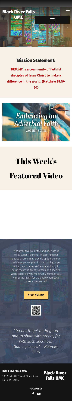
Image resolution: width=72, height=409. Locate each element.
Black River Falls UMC (19, 14)
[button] (68, 9)
